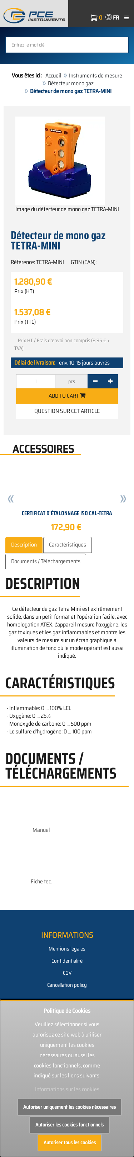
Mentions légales (67, 949)
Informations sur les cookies (67, 1089)
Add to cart (67, 395)
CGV (67, 973)
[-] (95, 381)
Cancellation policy (67, 985)
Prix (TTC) (25, 322)
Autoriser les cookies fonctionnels (69, 1125)
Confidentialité (67, 961)
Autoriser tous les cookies (70, 1142)
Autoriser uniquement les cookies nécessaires (69, 1107)
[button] (11, 500)
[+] (110, 381)
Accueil (53, 75)
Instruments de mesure (95, 75)
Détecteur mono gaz (71, 83)
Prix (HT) (24, 291)
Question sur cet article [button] (67, 411)
